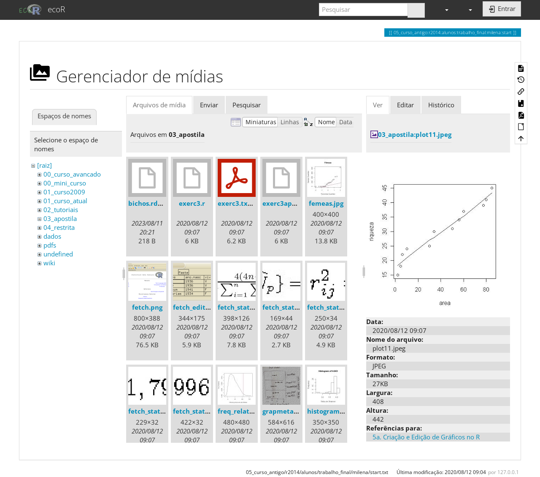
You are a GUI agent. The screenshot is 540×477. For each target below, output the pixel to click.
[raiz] (44, 165)
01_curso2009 (64, 192)
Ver (378, 105)
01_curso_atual (65, 200)
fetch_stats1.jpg (243, 307)
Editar (405, 105)
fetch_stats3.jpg (332, 307)
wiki (49, 263)
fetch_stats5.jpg (198, 411)
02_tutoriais (60, 209)
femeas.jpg (326, 203)
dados (52, 236)
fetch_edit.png (196, 307)
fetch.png (147, 307)
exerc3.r (192, 203)
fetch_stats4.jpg (153, 411)
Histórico (441, 105)
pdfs (49, 245)
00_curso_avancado (72, 174)
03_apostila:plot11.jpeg (414, 134)
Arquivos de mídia (159, 105)
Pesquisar (246, 105)
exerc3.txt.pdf (240, 203)
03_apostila (60, 218)
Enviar (209, 105)
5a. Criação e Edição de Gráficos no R (426, 437)
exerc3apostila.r (288, 203)
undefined (58, 254)
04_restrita (59, 227)
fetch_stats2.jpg (287, 307)
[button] (443, 9)
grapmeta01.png (288, 411)
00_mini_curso (64, 183)
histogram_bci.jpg (335, 411)
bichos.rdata (148, 203)
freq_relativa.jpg (244, 411)
